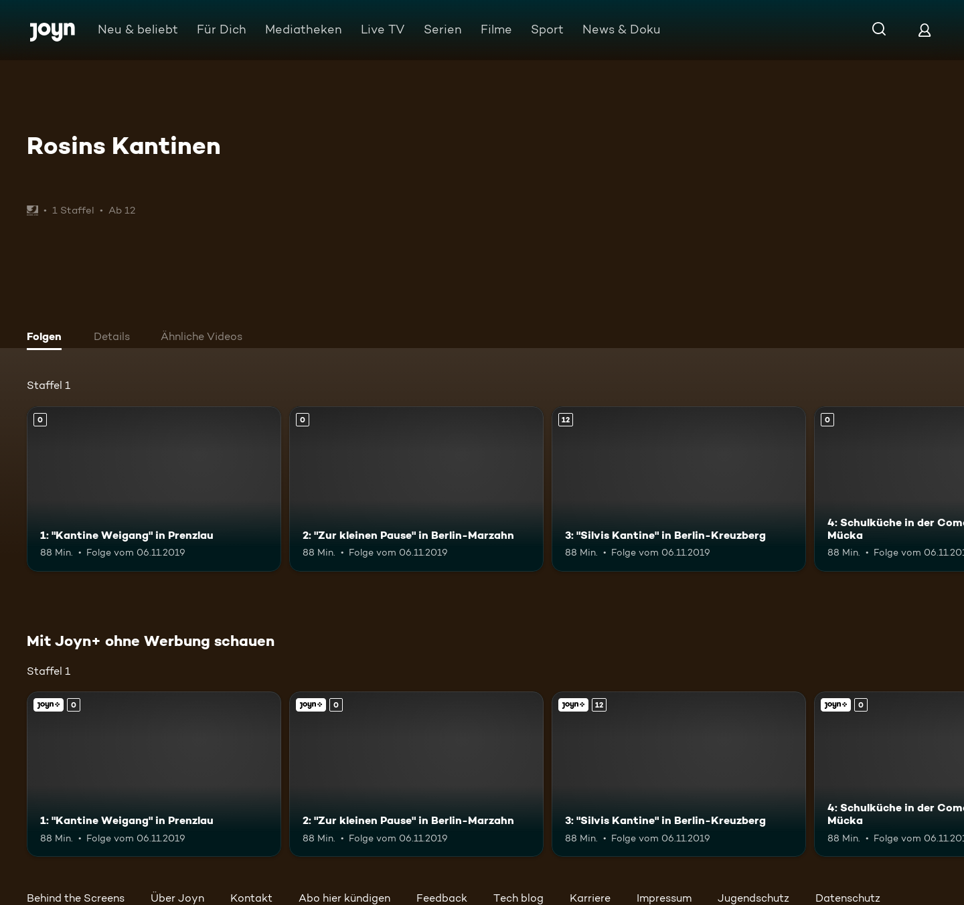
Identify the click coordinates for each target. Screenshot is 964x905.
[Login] (924, 30)
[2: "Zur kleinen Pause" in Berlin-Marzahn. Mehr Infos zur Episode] (416, 489)
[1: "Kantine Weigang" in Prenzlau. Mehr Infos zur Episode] (154, 489)
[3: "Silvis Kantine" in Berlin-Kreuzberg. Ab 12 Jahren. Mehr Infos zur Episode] (679, 489)
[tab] (47, 338)
